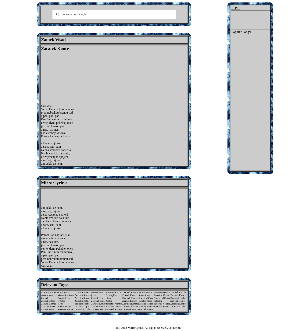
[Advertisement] (73, 77)
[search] (113, 14)
